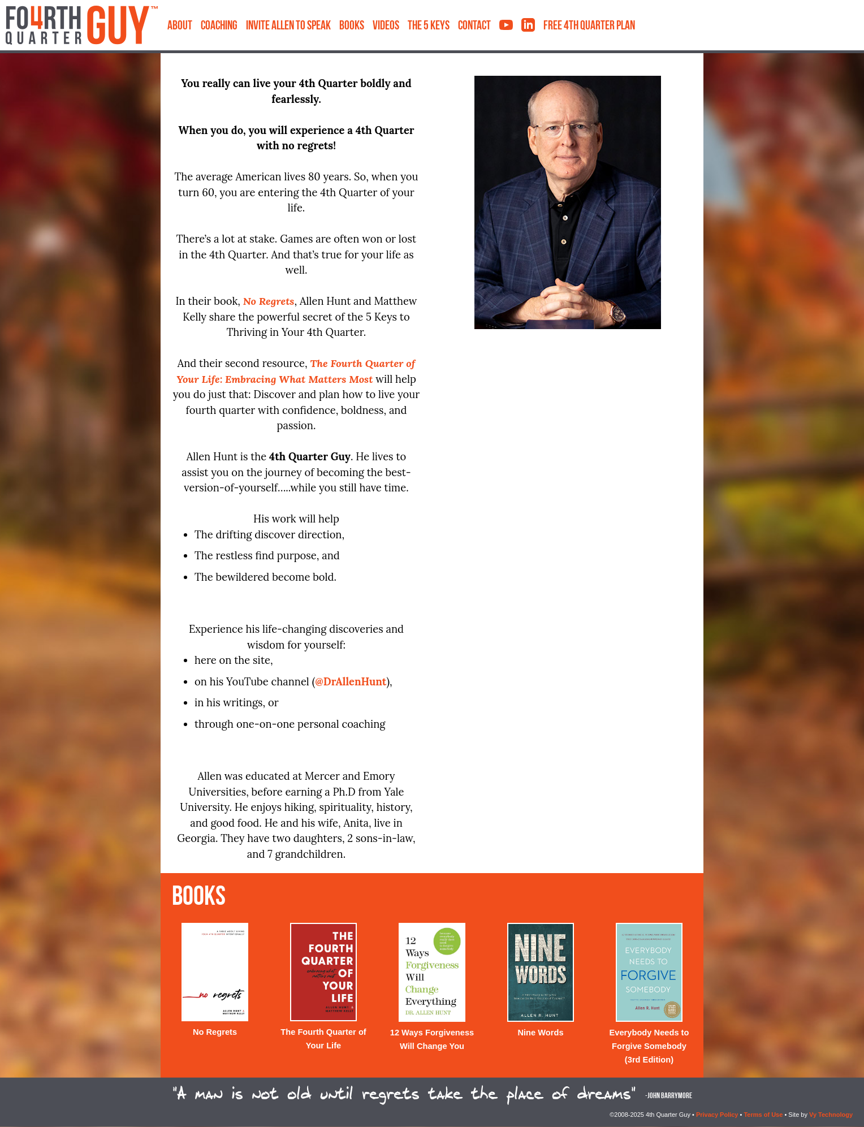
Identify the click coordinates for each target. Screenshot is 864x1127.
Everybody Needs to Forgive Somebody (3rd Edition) (649, 1046)
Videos (386, 26)
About (179, 26)
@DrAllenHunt (350, 681)
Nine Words (540, 1032)
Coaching (219, 26)
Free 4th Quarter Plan (589, 26)
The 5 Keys (429, 26)
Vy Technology (831, 1114)
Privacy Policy (717, 1114)
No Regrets (215, 1032)
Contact (474, 26)
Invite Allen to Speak (288, 26)
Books (351, 26)
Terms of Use (763, 1114)
